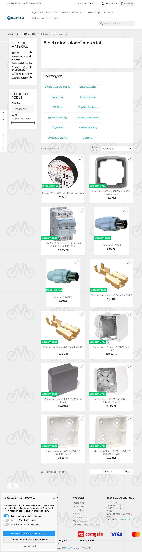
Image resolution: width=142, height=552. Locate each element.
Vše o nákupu (94, 12)
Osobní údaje (79, 503)
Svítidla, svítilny (19, 77)
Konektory (57, 97)
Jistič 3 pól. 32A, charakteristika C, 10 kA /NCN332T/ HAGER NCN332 (63, 244)
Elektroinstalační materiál (20, 58)
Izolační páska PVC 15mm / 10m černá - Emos (63, 193)
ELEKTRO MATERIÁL (19, 44)
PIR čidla (57, 107)
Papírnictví (51, 12)
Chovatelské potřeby (72, 12)
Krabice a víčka (88, 97)
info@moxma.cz (126, 519)
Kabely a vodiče (88, 86)
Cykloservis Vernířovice (45, 18)
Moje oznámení (80, 521)
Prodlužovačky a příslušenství (20, 68)
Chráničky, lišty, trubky (57, 86)
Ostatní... (88, 137)
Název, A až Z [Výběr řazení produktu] (117, 148)
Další (128, 471)
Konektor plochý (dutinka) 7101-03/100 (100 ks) (63, 348)
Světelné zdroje (20, 73)
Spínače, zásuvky (57, 117)
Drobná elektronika (21, 63)
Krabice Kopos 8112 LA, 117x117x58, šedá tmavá (62, 400)
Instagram (16, 486)
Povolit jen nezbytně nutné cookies (29, 539)
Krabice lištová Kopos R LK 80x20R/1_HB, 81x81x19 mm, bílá (111, 452)
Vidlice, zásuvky (88, 127)
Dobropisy (78, 510)
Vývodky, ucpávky (57, 137)
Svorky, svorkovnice (88, 117)
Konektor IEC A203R (111, 245)
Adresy (76, 513)
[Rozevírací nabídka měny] (90, 3)
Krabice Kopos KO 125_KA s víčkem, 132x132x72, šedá (111, 400)
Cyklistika (37, 12)
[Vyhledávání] (117, 23)
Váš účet (78, 497)
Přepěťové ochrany (88, 107)
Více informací (29, 546)
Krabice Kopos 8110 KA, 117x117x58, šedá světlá (111, 348)
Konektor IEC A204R (62, 297)
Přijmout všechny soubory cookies (29, 533)
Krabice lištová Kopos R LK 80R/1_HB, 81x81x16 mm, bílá (63, 452)
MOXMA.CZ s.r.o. (69, 548)
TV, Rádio (57, 127)
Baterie (15, 52)
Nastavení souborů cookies (86, 524)
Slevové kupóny (80, 517)
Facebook (9, 486)
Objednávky (78, 506)
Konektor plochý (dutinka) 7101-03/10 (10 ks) (111, 295)
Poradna (108, 12)
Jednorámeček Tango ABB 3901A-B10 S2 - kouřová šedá (111, 192)
